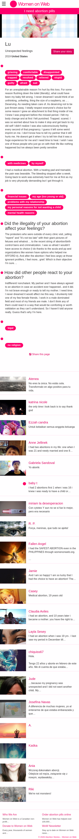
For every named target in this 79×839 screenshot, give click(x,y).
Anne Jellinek (38, 442)
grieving (12, 72)
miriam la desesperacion (46, 503)
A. (30, 725)
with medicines (17, 163)
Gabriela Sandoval (42, 463)
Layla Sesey (37, 631)
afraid (23, 83)
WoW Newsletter (51, 826)
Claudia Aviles (38, 611)
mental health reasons (21, 212)
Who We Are (10, 814)
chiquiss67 (36, 652)
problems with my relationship (26, 202)
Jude (32, 679)
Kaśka (33, 745)
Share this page (39, 354)
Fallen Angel (37, 544)
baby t (33, 483)
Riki (31, 789)
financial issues (17, 196)
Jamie (33, 571)
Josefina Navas (39, 702)
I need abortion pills (39, 11)
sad (35, 83)
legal (10, 328)
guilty (11, 83)
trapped (12, 77)
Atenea (34, 379)
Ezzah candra (38, 422)
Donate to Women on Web (17, 826)
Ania (32, 766)
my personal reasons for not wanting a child (34, 207)
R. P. (32, 523)
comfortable (30, 72)
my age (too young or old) (47, 196)
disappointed (51, 72)
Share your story (62, 51)
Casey (33, 591)
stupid (58, 77)
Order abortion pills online (56, 814)
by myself (37, 163)
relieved (43, 77)
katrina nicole (38, 402)
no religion (14, 345)
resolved (28, 77)
